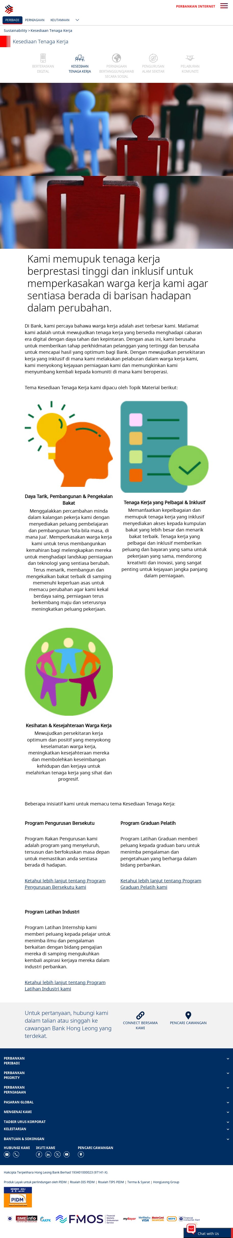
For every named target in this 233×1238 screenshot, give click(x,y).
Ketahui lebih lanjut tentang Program (65, 881)
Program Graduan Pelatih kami (160, 884)
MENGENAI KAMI (18, 1112)
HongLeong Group (166, 1182)
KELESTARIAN (15, 1129)
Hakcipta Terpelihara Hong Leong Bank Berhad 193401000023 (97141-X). (56, 1172)
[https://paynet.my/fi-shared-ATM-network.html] (172, 1218)
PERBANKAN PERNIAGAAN (15, 1089)
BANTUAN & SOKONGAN (24, 1139)
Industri (51, 989)
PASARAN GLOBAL (18, 1102)
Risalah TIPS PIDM (111, 1182)
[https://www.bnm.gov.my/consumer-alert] (189, 1218)
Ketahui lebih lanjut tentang (55, 982)
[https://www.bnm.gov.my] (10, 1218)
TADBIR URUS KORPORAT (25, 1121)
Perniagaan (34, 20)
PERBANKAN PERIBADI (14, 1060)
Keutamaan (60, 20)
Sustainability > (17, 30)
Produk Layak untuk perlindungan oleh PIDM (35, 1182)
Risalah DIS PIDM (82, 1182)
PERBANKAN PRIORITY (14, 1075)
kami (81, 887)
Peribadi (12, 20)
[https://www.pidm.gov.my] (18, 1196)
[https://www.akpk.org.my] (45, 1218)
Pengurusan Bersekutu (50, 887)
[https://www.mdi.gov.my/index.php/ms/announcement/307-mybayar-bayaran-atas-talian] (129, 1218)
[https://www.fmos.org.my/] (87, 1218)
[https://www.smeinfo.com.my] (26, 1218)
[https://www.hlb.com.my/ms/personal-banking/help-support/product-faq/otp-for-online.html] (152, 1218)
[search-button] (224, 6)
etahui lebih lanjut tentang (152, 881)
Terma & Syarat (138, 1182)
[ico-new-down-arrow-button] (76, 20)
